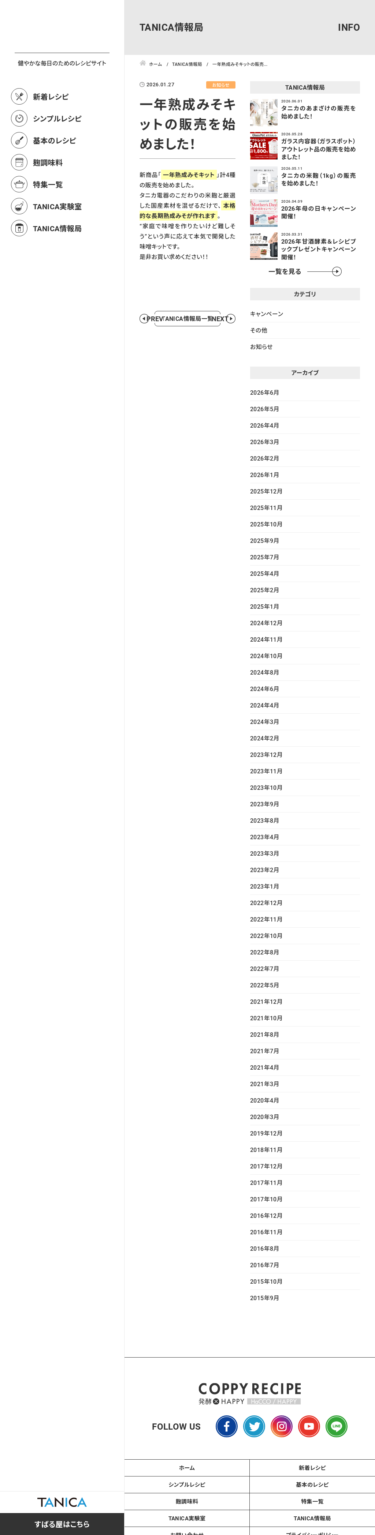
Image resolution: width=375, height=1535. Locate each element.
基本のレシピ (54, 172)
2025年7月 (264, 557)
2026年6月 (264, 392)
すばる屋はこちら (62, 1524)
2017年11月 (266, 1182)
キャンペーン (266, 314)
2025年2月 (264, 590)
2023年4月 (264, 837)
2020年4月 (264, 1100)
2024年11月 (266, 639)
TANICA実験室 (57, 238)
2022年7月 (264, 968)
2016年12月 (266, 1215)
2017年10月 (266, 1199)
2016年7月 (264, 1265)
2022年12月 (266, 903)
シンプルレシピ (57, 150)
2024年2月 (264, 738)
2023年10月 (266, 787)
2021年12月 (266, 1001)
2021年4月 (264, 1067)
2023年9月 (264, 804)
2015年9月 (264, 1298)
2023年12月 (266, 754)
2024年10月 (266, 656)
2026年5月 (264, 409)
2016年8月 (264, 1248)
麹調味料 (48, 194)
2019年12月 (266, 1133)
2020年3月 (264, 1117)
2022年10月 (266, 935)
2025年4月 (264, 573)
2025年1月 (264, 606)
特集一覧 (48, 216)
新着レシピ (51, 129)
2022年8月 (264, 952)
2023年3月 (264, 853)
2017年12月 (266, 1166)
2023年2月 (264, 870)
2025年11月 (266, 507)
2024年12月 (266, 623)
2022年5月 (264, 985)
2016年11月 (266, 1232)
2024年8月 (264, 672)
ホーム (187, 1467)
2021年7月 (264, 1051)
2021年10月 (266, 1018)
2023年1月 (264, 886)
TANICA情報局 (57, 260)
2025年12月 (266, 491)
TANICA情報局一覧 (187, 346)
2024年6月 (264, 689)
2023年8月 (264, 820)
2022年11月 (266, 919)
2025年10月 (266, 524)
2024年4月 (264, 705)
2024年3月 (264, 721)
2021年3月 (264, 1084)
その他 (258, 330)
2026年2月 (264, 458)
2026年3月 (264, 442)
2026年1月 (264, 474)
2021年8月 (264, 1034)
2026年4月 (264, 425)
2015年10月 (266, 1281)
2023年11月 (266, 771)
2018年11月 (266, 1149)
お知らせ (261, 346)
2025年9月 (264, 540)
